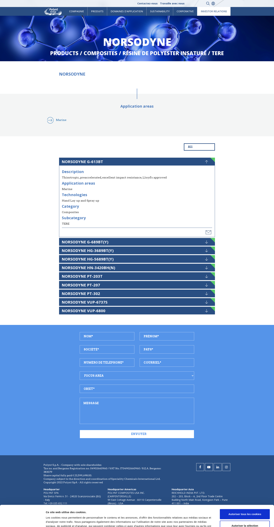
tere (218, 53)
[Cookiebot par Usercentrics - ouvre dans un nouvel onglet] (22, 520)
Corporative (185, 11)
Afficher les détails (192, 520)
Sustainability (160, 11)
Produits (97, 11)
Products (64, 53)
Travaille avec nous (172, 3)
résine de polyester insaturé (164, 53)
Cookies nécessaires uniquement (245, 515)
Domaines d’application (127, 11)
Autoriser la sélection (245, 504)
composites (100, 53)
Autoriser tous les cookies (244, 492)
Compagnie (76, 11)
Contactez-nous (147, 3)
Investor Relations (214, 11)
